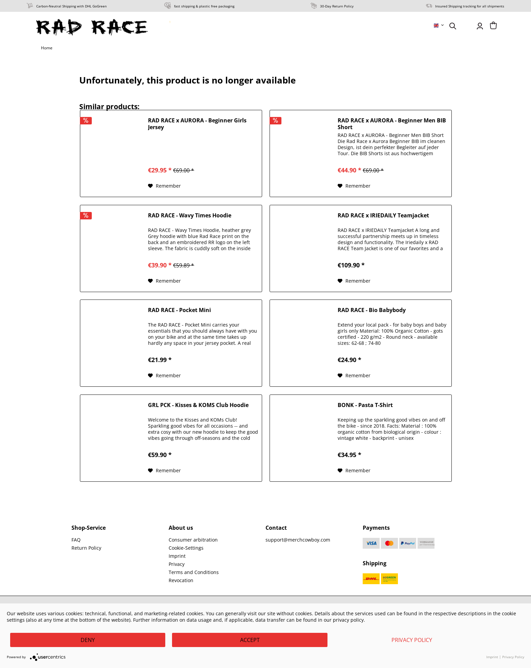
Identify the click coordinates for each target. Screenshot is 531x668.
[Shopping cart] (493, 26)
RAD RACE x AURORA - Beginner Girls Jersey (197, 123)
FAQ (76, 539)
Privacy (177, 564)
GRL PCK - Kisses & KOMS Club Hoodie (198, 405)
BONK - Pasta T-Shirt (365, 405)
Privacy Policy (411, 640)
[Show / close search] (453, 26)
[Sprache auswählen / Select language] (439, 25)
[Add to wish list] (164, 186)
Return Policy (86, 548)
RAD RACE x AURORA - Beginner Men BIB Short (392, 123)
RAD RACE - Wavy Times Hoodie (189, 215)
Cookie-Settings (186, 548)
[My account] (480, 26)
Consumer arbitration (193, 539)
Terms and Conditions (194, 572)
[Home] (46, 48)
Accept (250, 640)
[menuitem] (439, 25)
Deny (88, 640)
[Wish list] (466, 26)
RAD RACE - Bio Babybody (372, 310)
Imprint (177, 556)
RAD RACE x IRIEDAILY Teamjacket (383, 215)
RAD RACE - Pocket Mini (179, 310)
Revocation (181, 580)
